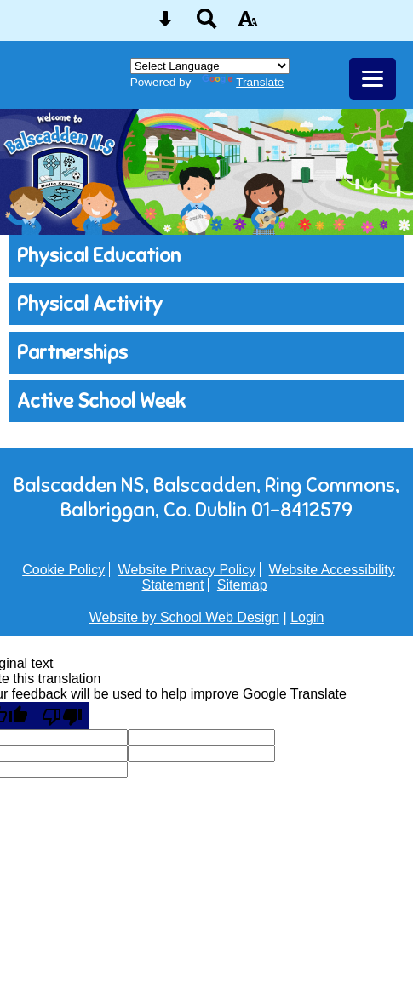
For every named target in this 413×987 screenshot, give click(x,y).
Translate (243, 82)
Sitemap (242, 585)
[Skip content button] (165, 24)
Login (307, 617)
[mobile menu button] (372, 79)
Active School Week (101, 401)
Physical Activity (90, 304)
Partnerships (72, 352)
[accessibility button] (248, 24)
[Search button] (207, 24)
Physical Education (99, 255)
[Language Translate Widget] (210, 66)
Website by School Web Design (184, 617)
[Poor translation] (62, 715)
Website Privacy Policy (187, 569)
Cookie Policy (63, 569)
